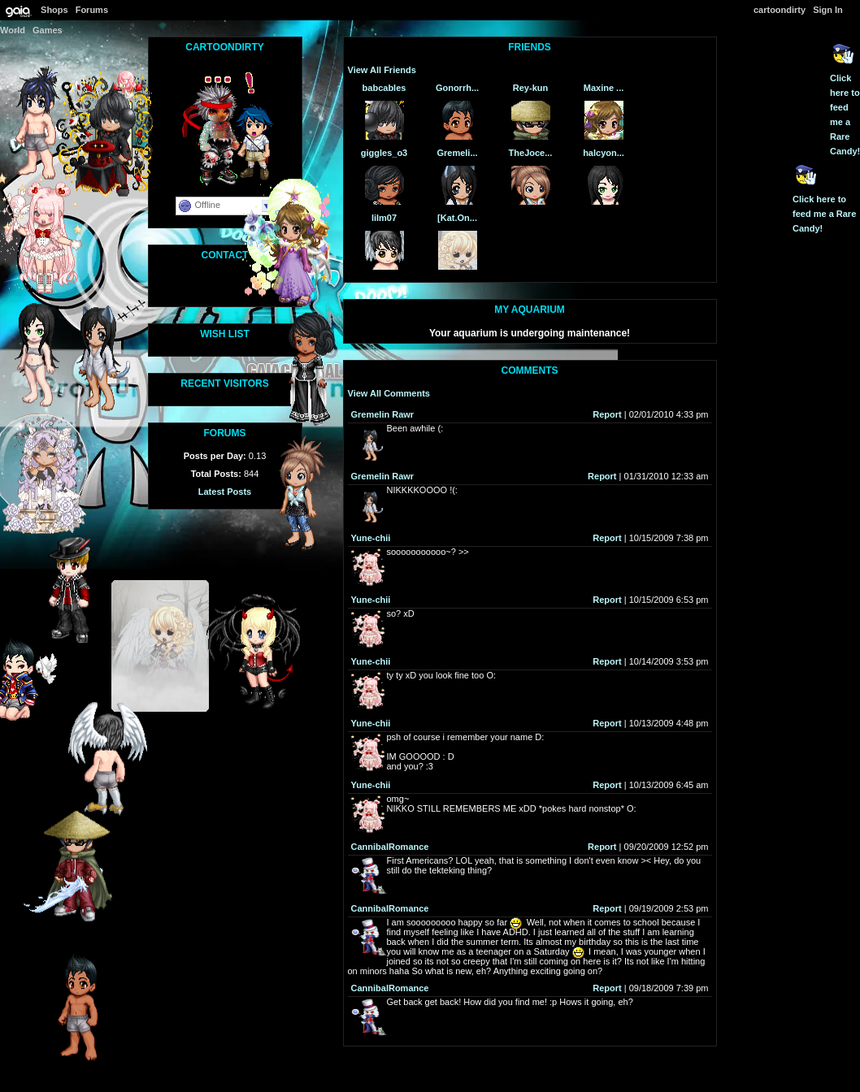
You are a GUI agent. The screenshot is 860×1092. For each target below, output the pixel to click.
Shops (54, 10)
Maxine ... (604, 88)
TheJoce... (531, 153)
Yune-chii (371, 538)
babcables (384, 88)
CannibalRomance (390, 847)
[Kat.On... (457, 218)
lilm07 (384, 218)
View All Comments (389, 393)
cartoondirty (780, 10)
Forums (92, 10)
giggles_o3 (384, 153)
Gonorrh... (457, 88)
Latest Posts (224, 491)
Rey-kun (530, 88)
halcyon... (603, 153)
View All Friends (382, 70)
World (12, 30)
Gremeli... (457, 153)
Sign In (828, 10)
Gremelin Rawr (383, 414)
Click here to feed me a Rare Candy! (824, 213)
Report (607, 414)
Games (48, 30)
